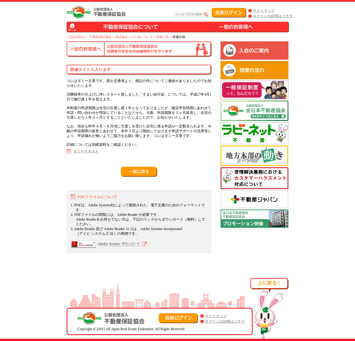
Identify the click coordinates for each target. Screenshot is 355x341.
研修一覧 (162, 37)
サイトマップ (264, 10)
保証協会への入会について (134, 37)
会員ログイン (229, 12)
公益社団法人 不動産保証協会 (89, 37)
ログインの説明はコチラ (273, 16)
